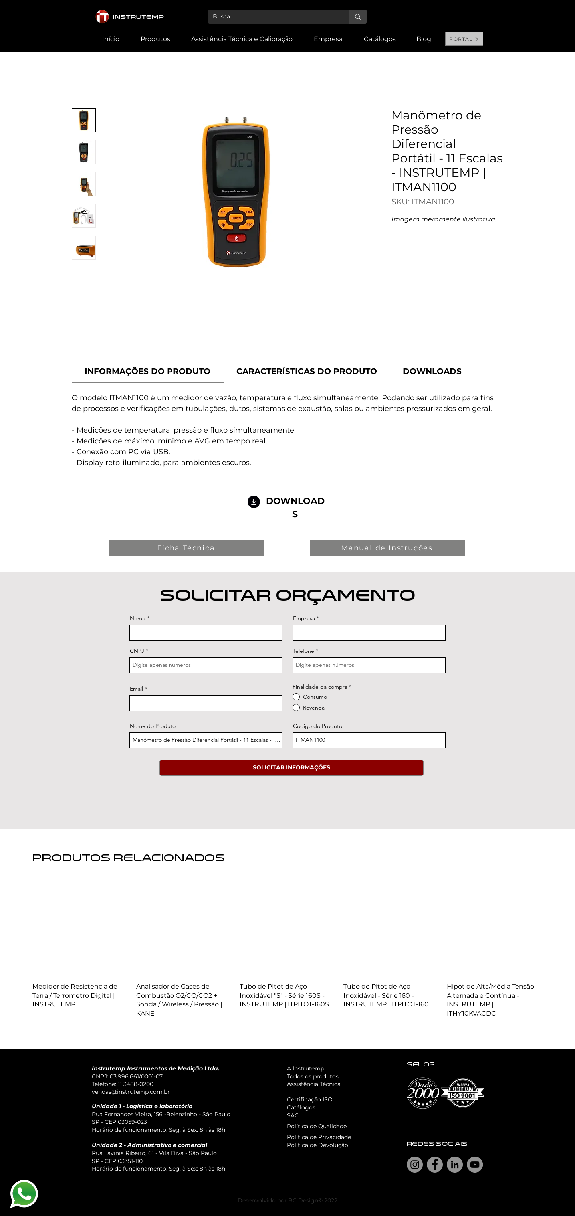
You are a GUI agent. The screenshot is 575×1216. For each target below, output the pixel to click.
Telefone (303, 651)
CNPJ (137, 651)
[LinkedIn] (455, 1165)
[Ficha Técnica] (186, 548)
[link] (147, 371)
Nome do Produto (153, 726)
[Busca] (272, 17)
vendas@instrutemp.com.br (131, 1091)
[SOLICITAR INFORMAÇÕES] (291, 768)
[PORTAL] (464, 39)
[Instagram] (415, 1165)
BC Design (303, 1200)
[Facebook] (435, 1165)
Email (136, 689)
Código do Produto (317, 726)
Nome (137, 618)
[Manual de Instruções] (387, 548)
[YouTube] (475, 1165)
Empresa (304, 618)
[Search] (474, 26)
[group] (287, 949)
